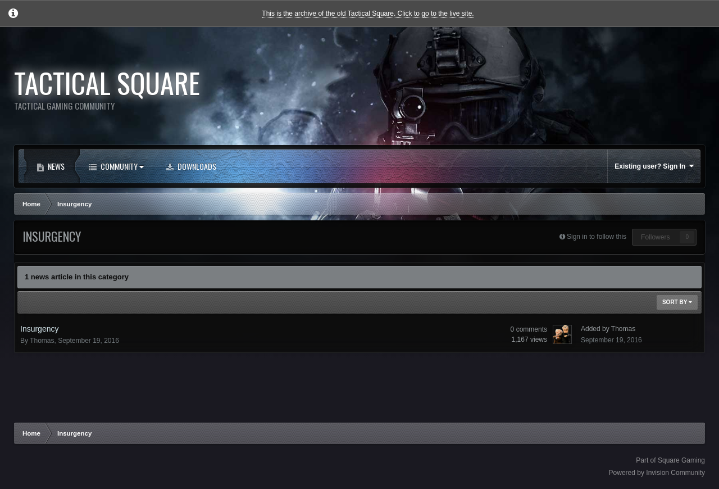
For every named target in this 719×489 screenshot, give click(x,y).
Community (119, 166)
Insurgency (39, 328)
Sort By (677, 302)
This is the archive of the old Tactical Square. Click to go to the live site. (368, 13)
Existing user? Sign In (654, 166)
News (55, 166)
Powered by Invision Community (657, 473)
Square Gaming (681, 460)
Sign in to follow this (596, 237)
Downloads (196, 166)
